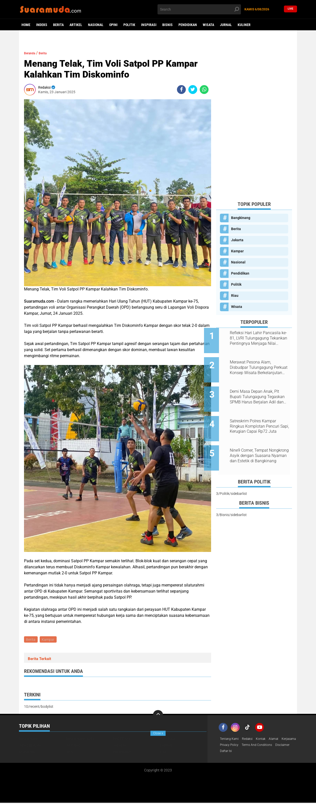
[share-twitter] (192, 89)
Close (158, 733)
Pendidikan (187, 25)
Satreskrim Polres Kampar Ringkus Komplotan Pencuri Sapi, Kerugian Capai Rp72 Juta (258, 415)
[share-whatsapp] (204, 89)
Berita (58, 25)
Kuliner (244, 25)
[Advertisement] (254, 121)
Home (25, 25)
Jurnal (226, 25)
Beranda (31, 53)
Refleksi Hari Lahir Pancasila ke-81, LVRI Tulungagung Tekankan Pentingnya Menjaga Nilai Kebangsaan (259, 338)
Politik (129, 25)
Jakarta (237, 240)
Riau (234, 296)
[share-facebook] (181, 89)
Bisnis (167, 25)
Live (290, 9)
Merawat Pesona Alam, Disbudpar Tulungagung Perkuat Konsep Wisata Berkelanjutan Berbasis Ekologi (255, 364)
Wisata (208, 25)
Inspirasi (148, 25)
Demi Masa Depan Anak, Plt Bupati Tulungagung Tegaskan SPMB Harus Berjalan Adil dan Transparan (260, 389)
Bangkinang (240, 218)
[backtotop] (158, 716)
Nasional (95, 25)
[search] (199, 9)
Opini (113, 25)
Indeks (41, 25)
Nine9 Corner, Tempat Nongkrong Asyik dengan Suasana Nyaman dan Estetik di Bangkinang (260, 440)
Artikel (76, 25)
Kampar (49, 640)
